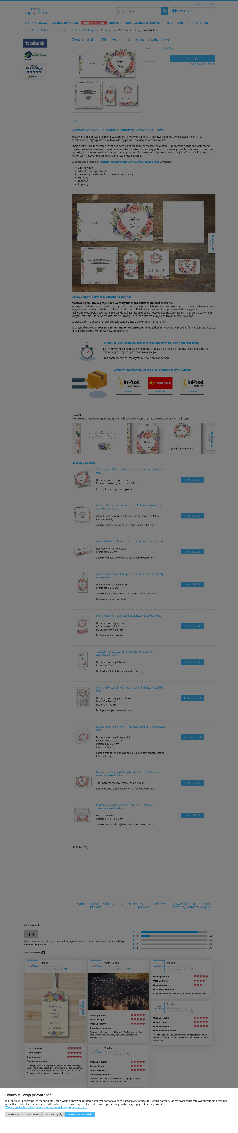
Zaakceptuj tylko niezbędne (23, 1114)
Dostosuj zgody (53, 1114)
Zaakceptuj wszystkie (80, 1114)
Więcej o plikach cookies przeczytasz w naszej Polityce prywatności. (46, 1107)
